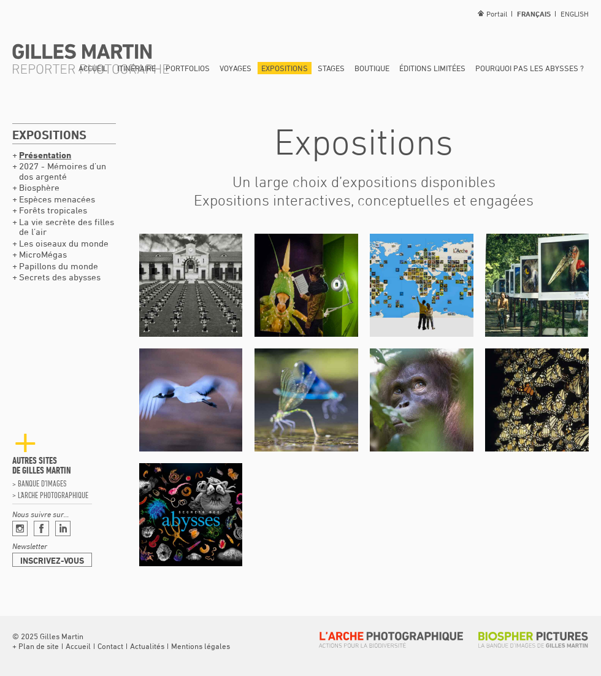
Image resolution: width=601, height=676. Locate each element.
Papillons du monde (58, 266)
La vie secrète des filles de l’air (66, 227)
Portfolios (188, 68)
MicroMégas (43, 254)
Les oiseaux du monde (64, 243)
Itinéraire (136, 68)
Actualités (147, 646)
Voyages (235, 68)
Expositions (284, 68)
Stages (331, 68)
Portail (496, 13)
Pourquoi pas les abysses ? (529, 68)
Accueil (92, 68)
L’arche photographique (53, 495)
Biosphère (39, 187)
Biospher (533, 639)
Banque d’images (42, 483)
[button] (35, 646)
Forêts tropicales (53, 210)
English (575, 13)
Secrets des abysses (60, 277)
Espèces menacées (57, 199)
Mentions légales (200, 646)
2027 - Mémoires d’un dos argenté (62, 171)
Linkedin (63, 528)
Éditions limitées (432, 68)
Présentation (45, 155)
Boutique (371, 68)
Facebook (41, 528)
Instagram (20, 528)
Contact (110, 646)
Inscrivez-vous (52, 560)
